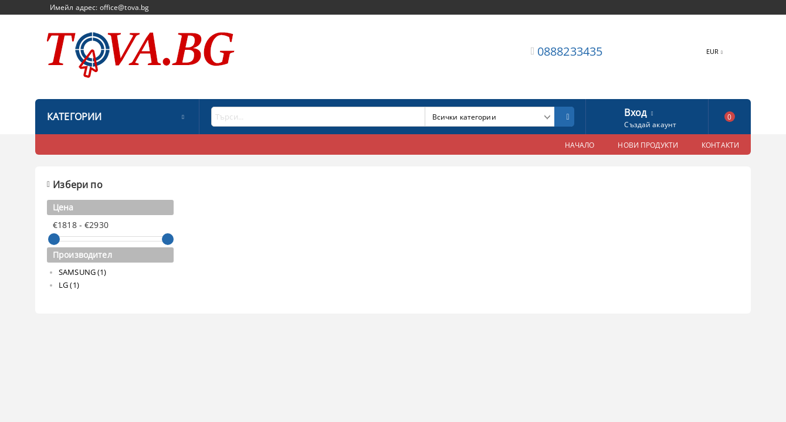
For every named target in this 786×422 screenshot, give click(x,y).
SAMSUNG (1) (82, 272)
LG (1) (69, 285)
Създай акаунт (650, 125)
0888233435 (570, 51)
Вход (635, 111)
